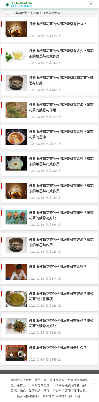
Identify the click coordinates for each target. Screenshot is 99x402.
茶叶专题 (74, 396)
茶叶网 (34, 13)
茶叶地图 (61, 396)
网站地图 (49, 396)
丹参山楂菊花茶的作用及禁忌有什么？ (58, 24)
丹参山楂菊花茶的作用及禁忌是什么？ (58, 347)
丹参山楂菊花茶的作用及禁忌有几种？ (58, 266)
